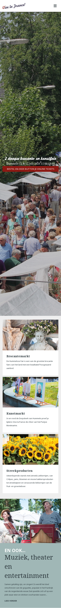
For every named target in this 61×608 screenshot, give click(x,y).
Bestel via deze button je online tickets (30, 168)
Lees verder (11, 600)
